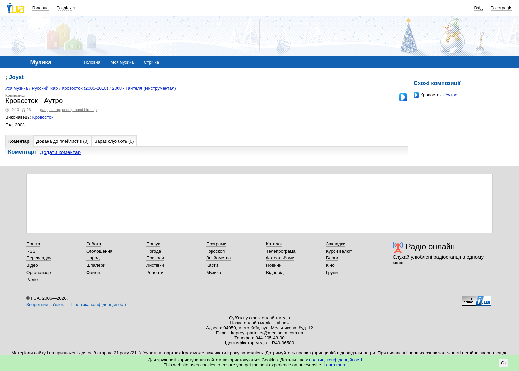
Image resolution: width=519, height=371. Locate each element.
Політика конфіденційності (98, 304)
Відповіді (275, 272)
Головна (40, 7)
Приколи (155, 257)
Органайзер (38, 272)
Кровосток (430, 94)
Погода (153, 251)
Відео (32, 265)
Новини (274, 265)
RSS (31, 251)
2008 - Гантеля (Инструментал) (144, 88)
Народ (93, 257)
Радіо (32, 279)
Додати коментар (60, 152)
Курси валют (339, 251)
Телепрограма (281, 251)
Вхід (478, 7)
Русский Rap (45, 88)
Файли (93, 272)
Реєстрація (501, 7)
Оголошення (99, 251)
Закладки (335, 243)
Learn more (335, 364)
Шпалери (95, 265)
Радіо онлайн (430, 246)
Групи (332, 272)
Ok (504, 362)
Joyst (16, 77)
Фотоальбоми (280, 257)
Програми (216, 243)
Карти (212, 265)
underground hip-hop (79, 110)
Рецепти (155, 272)
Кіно (330, 265)
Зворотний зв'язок (45, 304)
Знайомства (218, 257)
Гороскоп (215, 251)
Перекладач (38, 257)
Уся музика (16, 88)
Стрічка (151, 62)
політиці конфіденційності (335, 359)
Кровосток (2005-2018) (85, 88)
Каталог (274, 243)
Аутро (451, 94)
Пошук (153, 243)
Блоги (332, 257)
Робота (93, 243)
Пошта (33, 243)
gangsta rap (50, 110)
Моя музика (122, 62)
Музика (213, 272)
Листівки (155, 265)
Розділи (64, 7)
